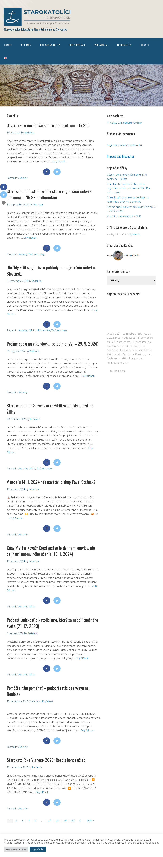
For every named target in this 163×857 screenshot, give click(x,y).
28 (57, 820)
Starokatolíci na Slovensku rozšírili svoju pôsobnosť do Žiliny (50, 408)
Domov (8, 45)
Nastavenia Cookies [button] (16, 849)
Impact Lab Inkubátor (120, 156)
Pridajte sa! (101, 45)
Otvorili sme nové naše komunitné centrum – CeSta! (48, 125)
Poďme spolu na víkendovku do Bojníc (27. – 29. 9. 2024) (52, 343)
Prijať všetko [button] (38, 849)
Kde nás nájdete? (50, 45)
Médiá (32, 468)
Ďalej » (90, 820)
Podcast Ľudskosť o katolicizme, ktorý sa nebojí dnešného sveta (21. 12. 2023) (52, 622)
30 (72, 820)
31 (80, 820)
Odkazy (145, 45)
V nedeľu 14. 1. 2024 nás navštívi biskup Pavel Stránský (51, 481)
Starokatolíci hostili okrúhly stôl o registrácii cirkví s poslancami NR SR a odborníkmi (49, 194)
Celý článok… (59, 161)
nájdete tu (134, 234)
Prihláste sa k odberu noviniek (124, 122)
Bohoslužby (124, 45)
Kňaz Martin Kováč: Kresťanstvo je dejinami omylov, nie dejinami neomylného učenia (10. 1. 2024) (51, 550)
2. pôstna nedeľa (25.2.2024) (124, 216)
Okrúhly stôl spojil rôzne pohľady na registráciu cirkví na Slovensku (52, 270)
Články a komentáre (39, 330)
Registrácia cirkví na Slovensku (124, 145)
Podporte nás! (77, 45)
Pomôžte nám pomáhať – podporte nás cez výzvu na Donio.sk (48, 690)
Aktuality (22, 177)
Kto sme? (26, 45)
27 (49, 820)
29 (65, 820)
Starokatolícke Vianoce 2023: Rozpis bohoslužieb (46, 760)
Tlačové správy (36, 254)
